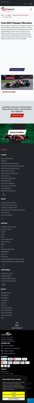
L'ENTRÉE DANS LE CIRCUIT (8, 202)
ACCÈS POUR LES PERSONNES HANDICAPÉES (13, 210)
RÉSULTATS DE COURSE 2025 (9, 185)
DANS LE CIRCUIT (5, 241)
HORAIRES (3, 161)
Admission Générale (6, 293)
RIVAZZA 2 (3, 305)
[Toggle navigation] (31, 9)
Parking (3, 244)
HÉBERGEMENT (5, 251)
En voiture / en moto (6, 229)
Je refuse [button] (14, 395)
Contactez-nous (17, 115)
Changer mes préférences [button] (13, 398)
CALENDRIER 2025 (6, 180)
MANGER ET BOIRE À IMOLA (8, 278)
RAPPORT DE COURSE (8, 92)
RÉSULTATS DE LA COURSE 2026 (9, 173)
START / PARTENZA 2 (6, 310)
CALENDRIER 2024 (6, 188)
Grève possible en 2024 (7, 239)
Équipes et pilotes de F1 (7, 158)
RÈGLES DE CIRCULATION (8, 249)
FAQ (17, 323)
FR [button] (27, 4)
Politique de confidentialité (8, 341)
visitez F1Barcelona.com (17, 69)
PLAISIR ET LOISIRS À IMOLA (8, 281)
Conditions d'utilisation (7, 339)
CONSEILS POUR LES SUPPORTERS (10, 168)
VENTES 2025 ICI (5, 175)
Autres (2, 317)
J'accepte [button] (14, 393)
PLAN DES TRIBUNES (6, 215)
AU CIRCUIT (4, 254)
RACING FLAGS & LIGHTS (7, 171)
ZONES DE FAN (5, 212)
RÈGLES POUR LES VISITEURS (9, 205)
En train (3, 234)
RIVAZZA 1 (3, 302)
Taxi (2, 246)
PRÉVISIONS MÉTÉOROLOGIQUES (10, 163)
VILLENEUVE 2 (5, 297)
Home (2, 15)
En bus (2, 236)
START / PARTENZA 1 (6, 307)
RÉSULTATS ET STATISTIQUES (20, 15)
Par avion (3, 231)
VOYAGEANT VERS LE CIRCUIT (9, 227)
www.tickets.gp (17, 328)
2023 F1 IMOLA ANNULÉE (8, 183)
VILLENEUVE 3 (5, 300)
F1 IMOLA (8, 15)
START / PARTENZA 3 (6, 312)
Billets (17, 325)
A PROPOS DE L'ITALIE (7, 273)
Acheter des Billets (17, 132)
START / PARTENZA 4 (6, 315)
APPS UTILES (4, 256)
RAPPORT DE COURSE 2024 (8, 178)
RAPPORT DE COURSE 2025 (8, 190)
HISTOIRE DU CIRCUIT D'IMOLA (9, 207)
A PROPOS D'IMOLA (6, 276)
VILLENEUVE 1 (5, 295)
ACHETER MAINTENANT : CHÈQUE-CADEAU (12, 261)
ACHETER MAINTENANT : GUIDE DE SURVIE (12, 259)
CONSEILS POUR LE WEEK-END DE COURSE (12, 166)
